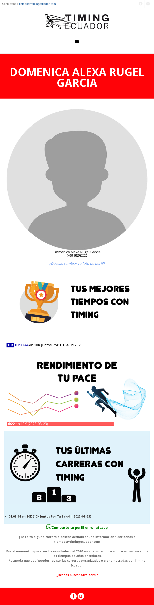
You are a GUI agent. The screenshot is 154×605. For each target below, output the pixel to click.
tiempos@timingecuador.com (37, 4)
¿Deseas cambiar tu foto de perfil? (77, 263)
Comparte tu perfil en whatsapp (77, 527)
